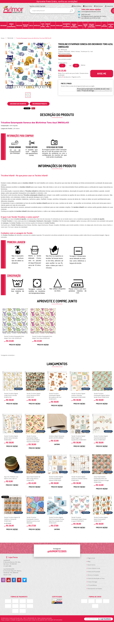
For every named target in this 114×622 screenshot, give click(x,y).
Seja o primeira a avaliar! (64, 59)
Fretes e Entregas (92, 582)
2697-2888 (7, 566)
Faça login (42, 6)
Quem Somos (91, 565)
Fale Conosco (99, 6)
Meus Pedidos (77, 6)
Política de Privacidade (94, 571)
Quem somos (88, 6)
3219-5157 (85, 15)
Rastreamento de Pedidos (95, 588)
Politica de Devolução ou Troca (96, 578)
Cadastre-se (110, 6)
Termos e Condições (93, 575)
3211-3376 (7, 575)
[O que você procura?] (71, 11)
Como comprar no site (94, 568)
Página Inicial (91, 558)
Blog (89, 561)
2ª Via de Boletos (92, 585)
